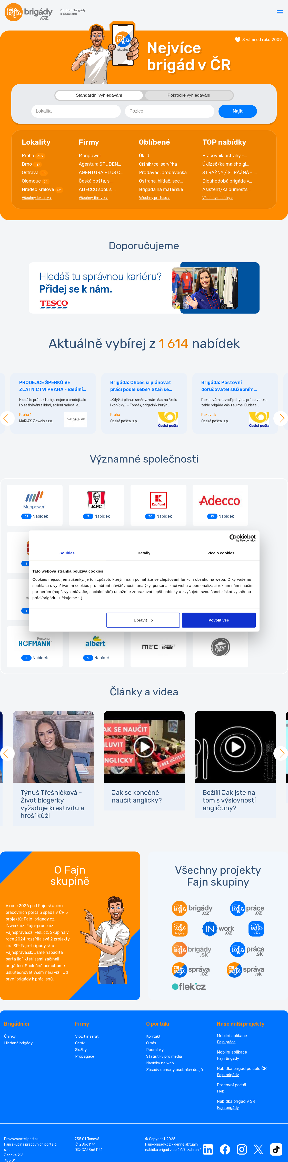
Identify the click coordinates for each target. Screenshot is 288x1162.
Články (10, 990)
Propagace (84, 1010)
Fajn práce (226, 996)
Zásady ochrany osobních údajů (174, 1024)
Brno (32, 166)
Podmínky (155, 1004)
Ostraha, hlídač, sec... (161, 182)
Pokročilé (189, 96)
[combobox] (76, 112)
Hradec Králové (42, 191)
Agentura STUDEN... (100, 165)
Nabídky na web (160, 1017)
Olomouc (35, 183)
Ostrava (35, 174)
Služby (81, 1004)
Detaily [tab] (144, 553)
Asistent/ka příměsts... (226, 191)
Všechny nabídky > (217, 199)
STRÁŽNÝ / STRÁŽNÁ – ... (229, 174)
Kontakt (153, 990)
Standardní (99, 96)
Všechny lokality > (37, 199)
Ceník (80, 997)
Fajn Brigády (228, 1012)
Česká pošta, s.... (96, 182)
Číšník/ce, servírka (158, 165)
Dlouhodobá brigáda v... (227, 182)
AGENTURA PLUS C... (101, 174)
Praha (33, 157)
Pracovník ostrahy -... (224, 157)
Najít (238, 112)
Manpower (90, 157)
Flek (220, 1045)
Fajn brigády (228, 1029)
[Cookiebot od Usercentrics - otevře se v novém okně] (233, 538)
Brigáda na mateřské (161, 191)
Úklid (144, 157)
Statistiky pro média (164, 1010)
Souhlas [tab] (67, 553)
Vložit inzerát (87, 990)
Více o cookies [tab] (221, 553)
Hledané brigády (18, 997)
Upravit (143, 620)
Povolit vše (218, 620)
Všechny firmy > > (93, 199)
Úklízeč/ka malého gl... (225, 165)
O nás (151, 997)
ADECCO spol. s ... (97, 191)
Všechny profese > (154, 199)
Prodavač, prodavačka (163, 174)
